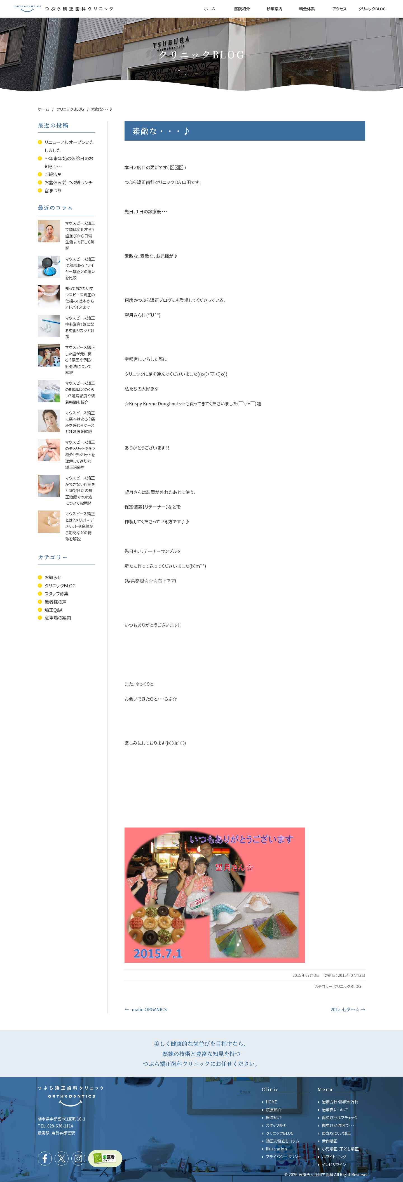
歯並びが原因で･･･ (338, 1125)
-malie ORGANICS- (146, 1009)
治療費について (335, 1109)
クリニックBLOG (347, 986)
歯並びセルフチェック (340, 1117)
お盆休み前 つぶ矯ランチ (68, 182)
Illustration (276, 1149)
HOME (271, 1102)
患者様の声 (55, 601)
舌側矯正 (330, 1141)
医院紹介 (274, 1117)
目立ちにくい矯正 (336, 1133)
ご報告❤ (52, 174)
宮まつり (52, 190)
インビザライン (334, 1164)
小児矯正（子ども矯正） (341, 1149)
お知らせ (52, 577)
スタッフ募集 (56, 593)
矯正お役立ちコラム (282, 1141)
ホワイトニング (334, 1156)
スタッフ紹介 (276, 1125)
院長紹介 (274, 1109)
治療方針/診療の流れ (340, 1102)
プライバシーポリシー (284, 1156)
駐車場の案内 (57, 617)
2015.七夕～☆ (348, 1009)
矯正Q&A (53, 609)
